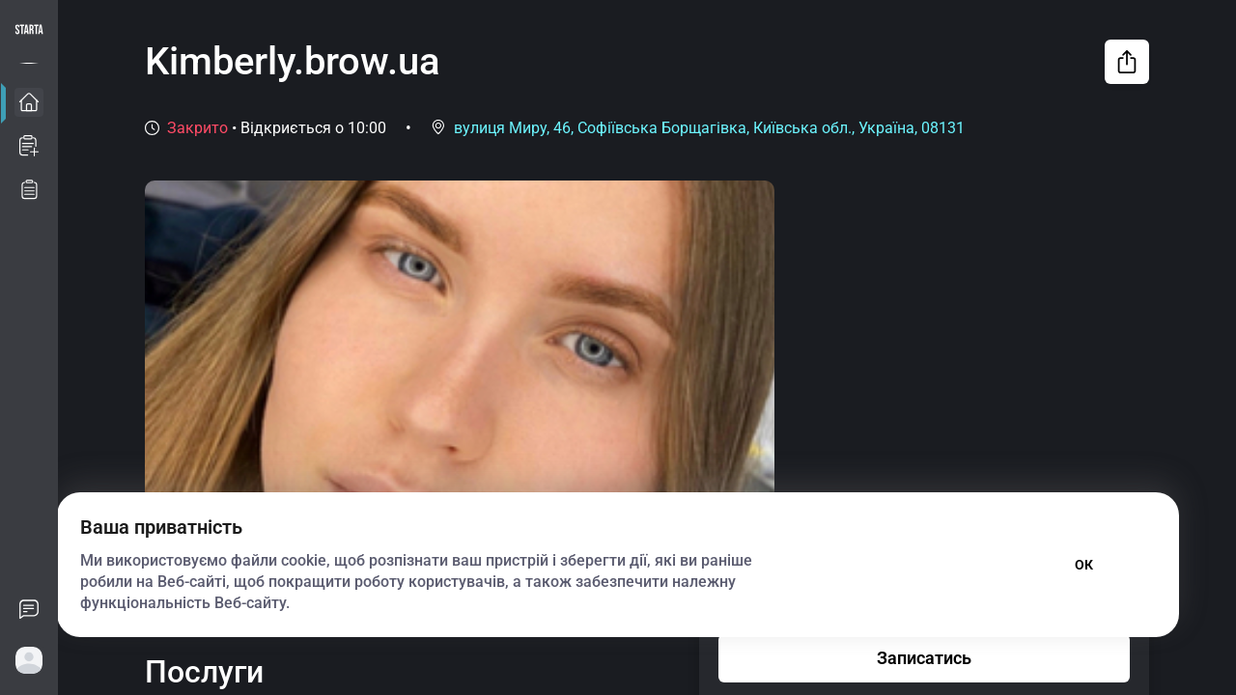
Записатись (924, 658)
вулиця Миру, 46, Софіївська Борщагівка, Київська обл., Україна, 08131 (709, 128)
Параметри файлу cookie (902, 564)
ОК (1084, 564)
